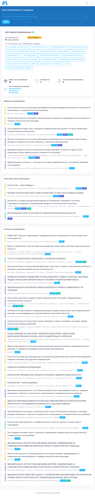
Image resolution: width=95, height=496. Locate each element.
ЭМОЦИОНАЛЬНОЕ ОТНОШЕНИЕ (50, 64)
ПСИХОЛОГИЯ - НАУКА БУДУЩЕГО (22, 383)
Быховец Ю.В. (14, 93)
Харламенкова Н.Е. (15, 88)
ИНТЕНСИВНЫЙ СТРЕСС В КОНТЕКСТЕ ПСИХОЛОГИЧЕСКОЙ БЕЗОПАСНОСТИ (41, 213)
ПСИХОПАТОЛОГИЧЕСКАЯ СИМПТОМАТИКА (21, 51)
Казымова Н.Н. (14, 90)
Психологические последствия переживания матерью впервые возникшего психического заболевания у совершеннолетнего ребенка (49, 109)
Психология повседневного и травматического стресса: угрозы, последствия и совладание (44, 423)
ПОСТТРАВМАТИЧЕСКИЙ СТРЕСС (17, 47)
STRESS (34, 64)
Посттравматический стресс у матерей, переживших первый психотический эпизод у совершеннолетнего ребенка (47, 434)
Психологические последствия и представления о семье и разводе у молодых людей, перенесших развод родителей (47, 322)
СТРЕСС (66, 64)
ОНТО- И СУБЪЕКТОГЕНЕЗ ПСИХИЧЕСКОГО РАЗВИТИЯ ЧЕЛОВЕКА (36, 259)
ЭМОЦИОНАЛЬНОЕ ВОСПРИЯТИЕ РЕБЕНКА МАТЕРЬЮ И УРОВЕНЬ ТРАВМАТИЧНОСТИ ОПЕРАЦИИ (45, 288)
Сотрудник (33, 37)
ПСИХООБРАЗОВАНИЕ (59, 47)
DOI (70, 134)
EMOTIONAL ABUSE (78, 51)
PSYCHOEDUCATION (30, 55)
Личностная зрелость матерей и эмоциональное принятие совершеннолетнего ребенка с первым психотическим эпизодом (49, 119)
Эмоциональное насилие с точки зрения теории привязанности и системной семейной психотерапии (47, 163)
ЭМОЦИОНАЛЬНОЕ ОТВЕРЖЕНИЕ (17, 64)
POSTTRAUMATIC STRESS (48, 59)
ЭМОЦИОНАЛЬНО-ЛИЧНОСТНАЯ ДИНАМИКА (54, 51)
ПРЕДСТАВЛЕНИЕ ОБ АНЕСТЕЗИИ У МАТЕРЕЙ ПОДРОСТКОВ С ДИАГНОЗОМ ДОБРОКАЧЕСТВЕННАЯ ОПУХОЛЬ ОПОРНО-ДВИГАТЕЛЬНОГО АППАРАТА (41, 335)
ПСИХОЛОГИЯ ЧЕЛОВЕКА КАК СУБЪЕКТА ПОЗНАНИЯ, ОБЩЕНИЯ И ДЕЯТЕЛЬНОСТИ (44, 375)
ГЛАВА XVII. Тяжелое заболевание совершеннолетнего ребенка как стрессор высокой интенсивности (47, 237)
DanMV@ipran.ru (12, 37)
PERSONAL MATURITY (13, 55)
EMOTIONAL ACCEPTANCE (29, 59)
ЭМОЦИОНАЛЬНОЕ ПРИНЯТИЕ (72, 55)
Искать (6, 22)
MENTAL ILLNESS (12, 59)
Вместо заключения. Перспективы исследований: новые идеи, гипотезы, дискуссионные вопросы (48, 247)
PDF (36, 113)
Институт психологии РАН (50, 493)
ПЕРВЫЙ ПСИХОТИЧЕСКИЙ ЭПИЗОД (72, 59)
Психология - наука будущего (20, 185)
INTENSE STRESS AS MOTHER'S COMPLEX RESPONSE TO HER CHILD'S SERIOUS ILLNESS (45, 193)
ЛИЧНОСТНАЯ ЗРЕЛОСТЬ (40, 47)
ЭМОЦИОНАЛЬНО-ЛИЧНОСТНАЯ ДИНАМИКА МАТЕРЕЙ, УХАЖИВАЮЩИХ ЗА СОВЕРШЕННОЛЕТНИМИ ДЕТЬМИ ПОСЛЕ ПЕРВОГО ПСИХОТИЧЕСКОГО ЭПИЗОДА (43, 444)
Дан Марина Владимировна (19, 32)
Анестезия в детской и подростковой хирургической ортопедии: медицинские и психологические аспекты (44, 299)
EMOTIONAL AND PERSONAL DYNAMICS (19, 68)
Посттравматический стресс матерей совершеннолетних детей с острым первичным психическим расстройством (47, 130)
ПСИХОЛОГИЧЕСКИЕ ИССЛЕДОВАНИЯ (24, 367)
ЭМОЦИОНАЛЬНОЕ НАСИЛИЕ (49, 55)
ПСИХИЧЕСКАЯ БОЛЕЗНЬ (78, 47)
